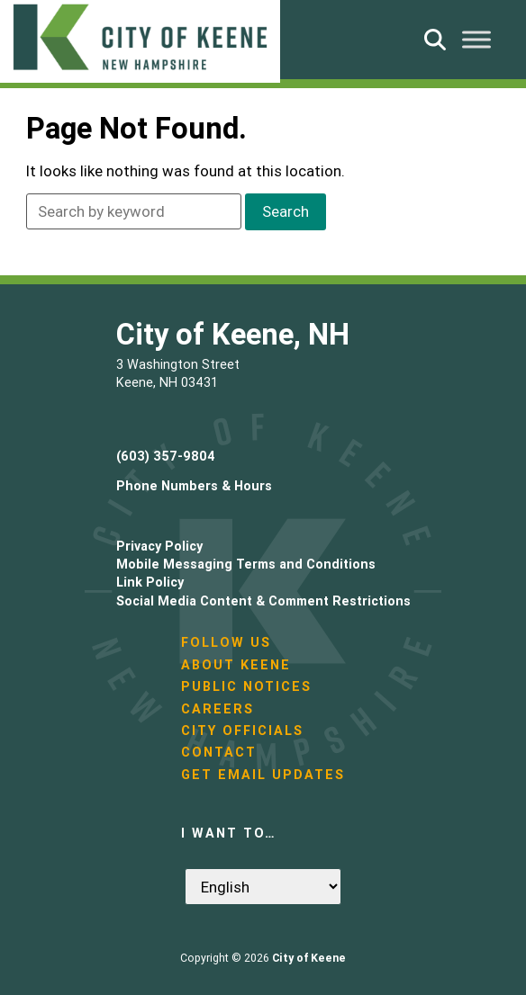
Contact (219, 752)
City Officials (242, 730)
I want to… (229, 833)
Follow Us (226, 642)
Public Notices (246, 686)
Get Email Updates (263, 774)
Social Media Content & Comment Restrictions (263, 601)
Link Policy (150, 582)
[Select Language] (262, 886)
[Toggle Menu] (476, 39)
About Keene (236, 665)
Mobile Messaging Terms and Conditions (246, 564)
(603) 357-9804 (165, 456)
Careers (217, 709)
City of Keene (309, 957)
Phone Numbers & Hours (194, 486)
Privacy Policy (159, 546)
